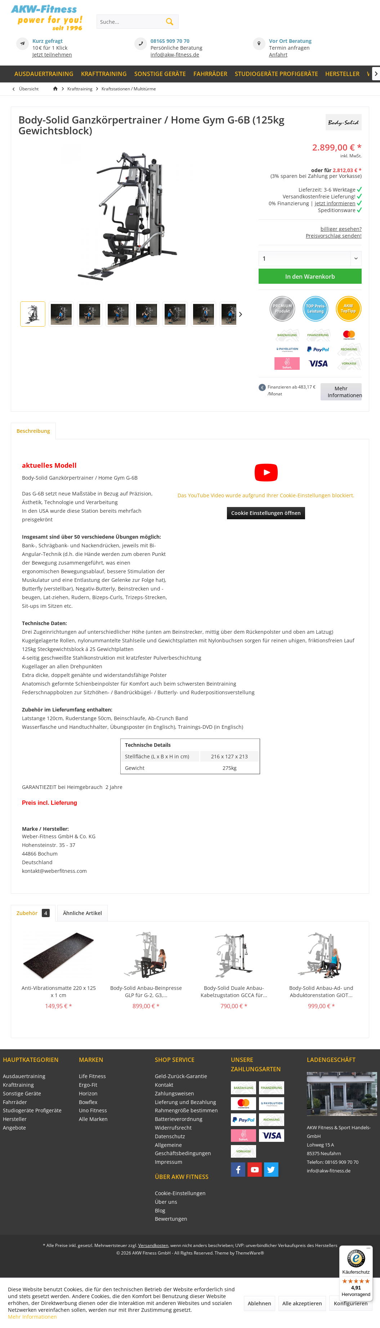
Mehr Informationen (345, 392)
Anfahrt (278, 54)
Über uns (166, 1201)
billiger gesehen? (341, 228)
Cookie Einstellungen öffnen (266, 513)
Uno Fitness (93, 1110)
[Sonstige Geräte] (160, 74)
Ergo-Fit (88, 1084)
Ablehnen (259, 1303)
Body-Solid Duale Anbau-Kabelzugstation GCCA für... (234, 991)
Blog (160, 1210)
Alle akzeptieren (302, 1303)
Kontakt (164, 1084)
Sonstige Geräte (22, 1093)
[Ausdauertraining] (44, 74)
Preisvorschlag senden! (334, 235)
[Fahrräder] (210, 74)
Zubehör (33, 913)
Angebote (14, 1127)
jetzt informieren (335, 203)
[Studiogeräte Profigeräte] (276, 74)
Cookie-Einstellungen (180, 1193)
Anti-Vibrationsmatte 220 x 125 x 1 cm (59, 991)
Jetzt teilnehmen (52, 54)
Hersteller (15, 1119)
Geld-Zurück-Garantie (181, 1076)
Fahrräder (15, 1102)
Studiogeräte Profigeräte (32, 1110)
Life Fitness (92, 1076)
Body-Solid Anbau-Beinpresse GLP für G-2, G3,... (146, 991)
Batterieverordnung (178, 1119)
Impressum (168, 1161)
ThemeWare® (250, 1253)
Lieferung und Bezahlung (185, 1102)
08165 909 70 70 (170, 40)
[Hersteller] (342, 74)
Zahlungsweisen (174, 1093)
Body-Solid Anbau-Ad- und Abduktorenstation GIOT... (321, 991)
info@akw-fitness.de (175, 54)
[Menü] (368, 1250)
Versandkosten (153, 1245)
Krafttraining (18, 1084)
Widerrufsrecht (173, 1127)
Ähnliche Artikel (82, 913)
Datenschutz (170, 1136)
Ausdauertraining (24, 1076)
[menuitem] (44, 74)
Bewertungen (171, 1218)
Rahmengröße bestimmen (186, 1110)
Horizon (88, 1093)
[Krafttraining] (104, 74)
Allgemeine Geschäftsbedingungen (183, 1149)
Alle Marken (93, 1119)
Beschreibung (33, 430)
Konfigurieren (351, 1303)
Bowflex (88, 1102)
